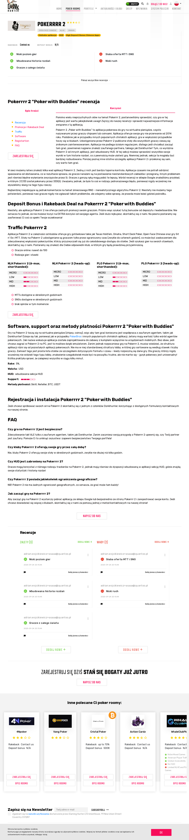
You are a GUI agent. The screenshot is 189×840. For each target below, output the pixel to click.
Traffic (18, 131)
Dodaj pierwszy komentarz (78, 572)
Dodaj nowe (85, 542)
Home (59, 9)
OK (161, 832)
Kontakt (176, 9)
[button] (177, 3)
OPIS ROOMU (21, 783)
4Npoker (21, 731)
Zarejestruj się (23, 156)
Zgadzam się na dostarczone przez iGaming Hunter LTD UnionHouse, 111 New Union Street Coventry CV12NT (67, 815)
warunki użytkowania (38, 814)
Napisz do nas (92, 516)
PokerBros (75, 336)
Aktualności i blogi (111, 9)
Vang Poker (60, 731)
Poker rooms (73, 9)
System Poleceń (160, 9)
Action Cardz (138, 731)
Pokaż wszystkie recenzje (94, 80)
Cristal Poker (98, 731)
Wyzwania (141, 9)
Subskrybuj (100, 810)
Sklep (129, 9)
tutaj (45, 834)
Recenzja (20, 122)
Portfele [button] (89, 9)
